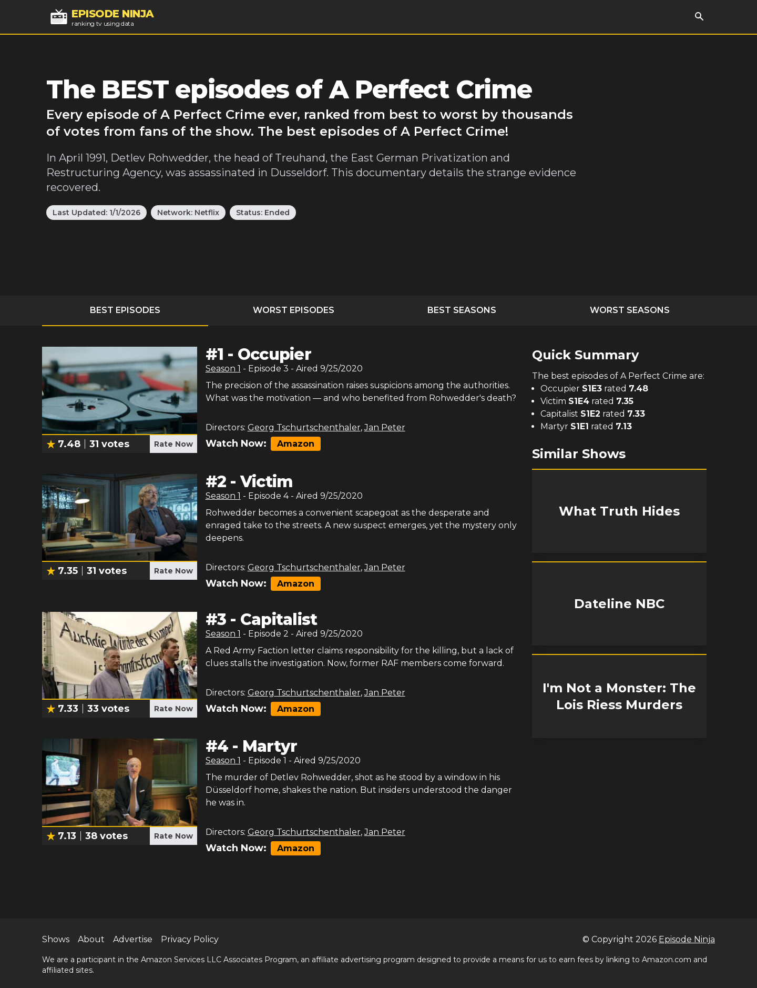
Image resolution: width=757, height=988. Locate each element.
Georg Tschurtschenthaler (304, 427)
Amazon (295, 444)
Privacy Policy (190, 939)
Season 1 (223, 369)
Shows (55, 939)
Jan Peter (384, 427)
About (91, 939)
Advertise (132, 939)
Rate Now (173, 444)
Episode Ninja (687, 939)
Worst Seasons (630, 310)
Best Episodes (125, 310)
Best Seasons (461, 310)
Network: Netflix (188, 212)
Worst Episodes (293, 310)
